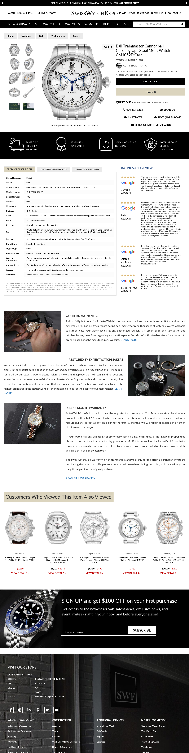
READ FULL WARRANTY (80, 478)
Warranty (12, 741)
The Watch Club (149, 731)
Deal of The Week (105, 726)
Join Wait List (150, 81)
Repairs (100, 736)
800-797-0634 (57, 696)
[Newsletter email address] (108, 633)
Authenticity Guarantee (19, 731)
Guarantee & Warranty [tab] (53, 169)
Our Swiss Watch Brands (153, 726)
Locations (101, 741)
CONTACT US (173, 13)
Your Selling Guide (150, 741)
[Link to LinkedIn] (29, 710)
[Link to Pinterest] (38, 710)
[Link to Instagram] (20, 710)
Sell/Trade (102, 731)
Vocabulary (146, 747)
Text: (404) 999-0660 (167, 117)
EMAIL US (157, 13)
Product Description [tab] (19, 169)
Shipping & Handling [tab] (87, 169)
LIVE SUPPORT (47, 13)
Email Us (168, 109)
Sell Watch (44, 24)
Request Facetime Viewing (151, 125)
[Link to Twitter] (47, 710)
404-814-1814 (25, 13)
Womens (90, 24)
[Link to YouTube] (56, 710)
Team (55, 731)
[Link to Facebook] (11, 710)
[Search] (159, 24)
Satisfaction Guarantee (19, 726)
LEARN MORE (128, 339)
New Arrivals (19, 24)
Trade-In (150, 92)
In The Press (147, 736)
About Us (56, 726)
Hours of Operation (62, 747)
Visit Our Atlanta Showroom (66, 741)
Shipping (12, 736)
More (125, 24)
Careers (56, 736)
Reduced (109, 24)
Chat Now (133, 117)
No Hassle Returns (17, 747)
